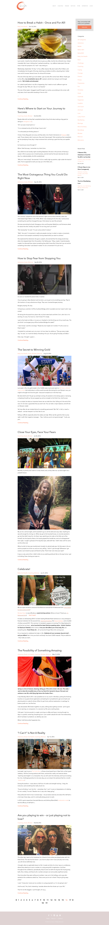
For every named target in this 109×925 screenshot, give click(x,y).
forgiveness (81, 83)
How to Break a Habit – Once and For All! (43, 22)
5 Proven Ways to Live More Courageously (84, 168)
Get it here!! (32, 615)
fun (79, 86)
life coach (81, 106)
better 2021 (81, 49)
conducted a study (63, 800)
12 (51, 900)
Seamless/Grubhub (46, 621)
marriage (80, 123)
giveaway (80, 90)
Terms (48, 918)
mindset (30, 116)
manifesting (81, 120)
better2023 (81, 53)
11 (48, 900)
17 (70, 900)
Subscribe (84, 27)
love (79, 113)
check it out (21, 780)
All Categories (82, 39)
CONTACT (60, 918)
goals (25, 116)
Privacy (53, 918)
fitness (80, 80)
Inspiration (85, 5)
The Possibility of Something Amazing (41, 650)
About (54, 5)
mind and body (82, 126)
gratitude (80, 96)
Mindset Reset (22, 613)
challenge (81, 63)
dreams (80, 76)
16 (66, 900)
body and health (22, 26)
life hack (80, 110)
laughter (80, 103)
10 (44, 900)
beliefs (79, 46)
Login (91, 5)
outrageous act (27, 121)
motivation (81, 140)
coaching (20, 116)
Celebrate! (24, 569)
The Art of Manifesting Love (84, 182)
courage (80, 73)
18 (43, 903)
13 (55, 900)
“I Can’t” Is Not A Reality (32, 732)
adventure (21, 182)
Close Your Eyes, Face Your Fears (38, 432)
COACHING (60, 5)
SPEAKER (67, 5)
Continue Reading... (23, 99)
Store (78, 5)
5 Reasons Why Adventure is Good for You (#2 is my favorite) (84, 155)
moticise (30, 262)
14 (59, 900)
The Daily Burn (36, 771)
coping (80, 70)
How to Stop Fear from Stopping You (41, 258)
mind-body (81, 130)
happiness (81, 100)
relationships (85, 187)
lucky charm (81, 116)
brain (79, 60)
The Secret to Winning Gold (35, 349)
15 (63, 900)
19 (46, 903)
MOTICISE (73, 5)
